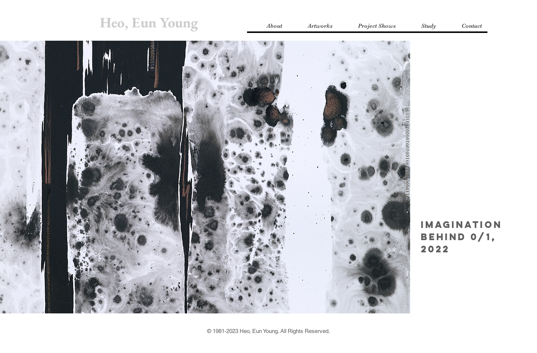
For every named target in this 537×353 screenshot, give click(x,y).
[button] (267, 26)
